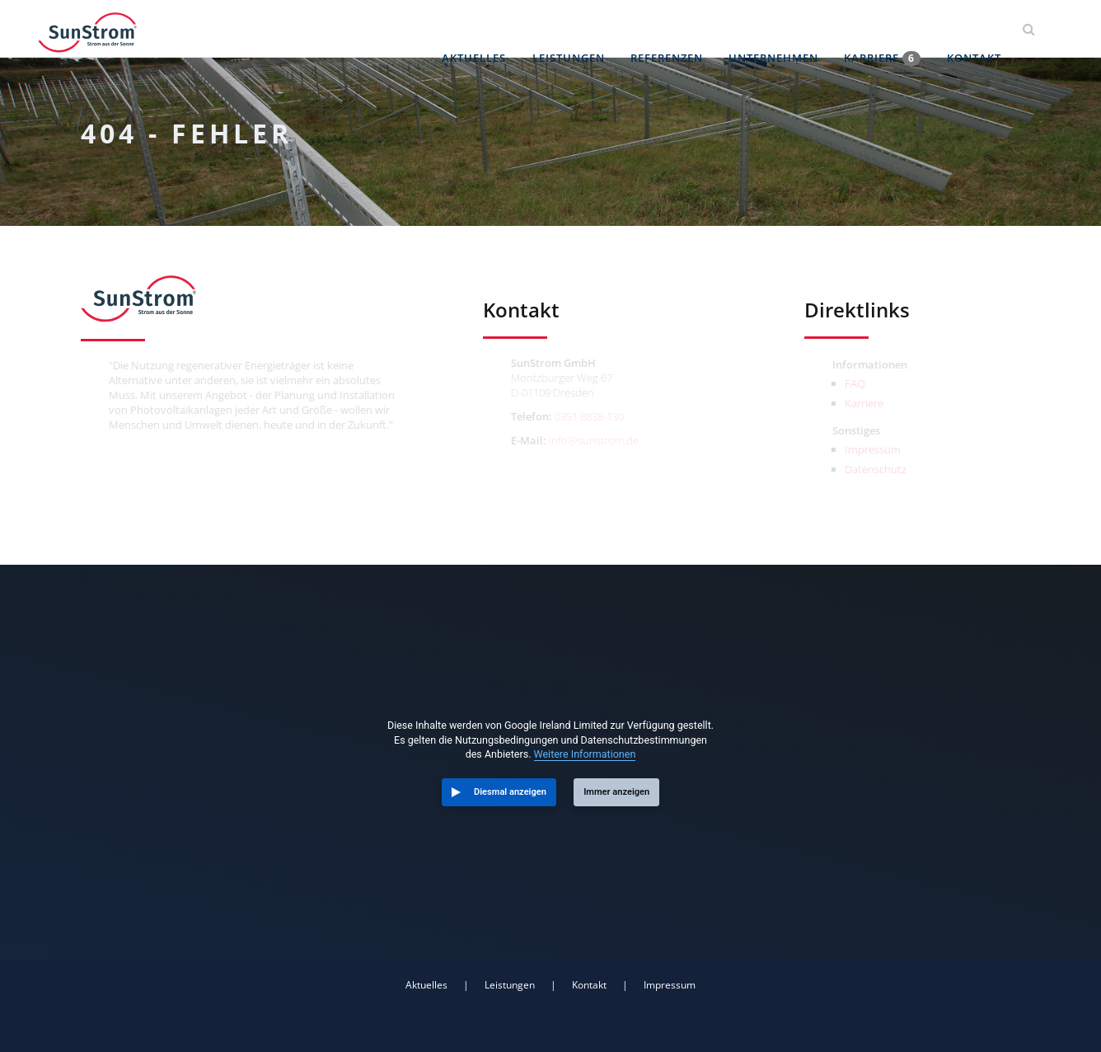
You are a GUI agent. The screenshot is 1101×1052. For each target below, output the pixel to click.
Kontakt (975, 28)
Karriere (884, 29)
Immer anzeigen (616, 792)
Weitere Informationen (585, 754)
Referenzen (671, 28)
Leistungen (573, 28)
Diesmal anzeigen (510, 792)
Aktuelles (480, 28)
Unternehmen (777, 28)
